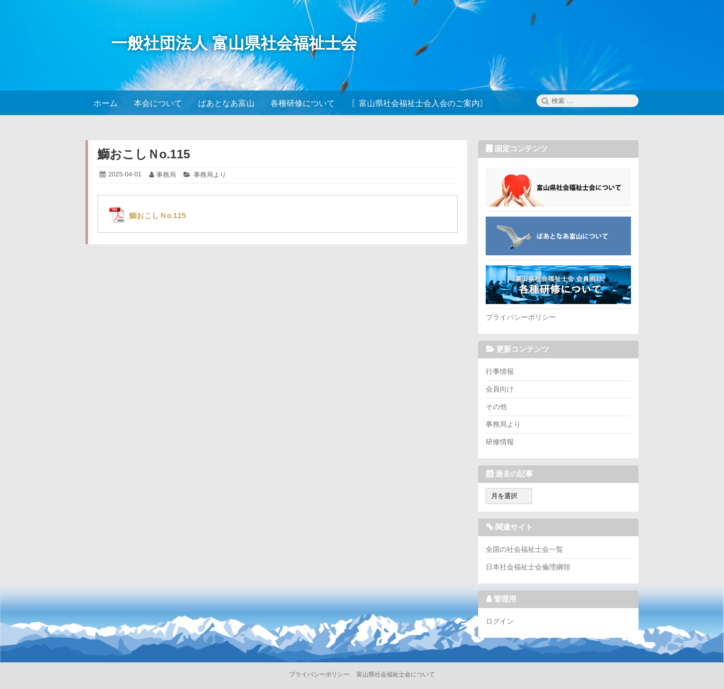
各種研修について (558, 284)
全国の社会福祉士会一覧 (524, 549)
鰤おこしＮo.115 (144, 154)
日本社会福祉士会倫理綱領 (528, 567)
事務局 (166, 174)
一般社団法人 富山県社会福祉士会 (234, 43)
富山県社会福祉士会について (558, 187)
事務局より (210, 174)
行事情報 (500, 371)
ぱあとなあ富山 (558, 236)
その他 (496, 407)
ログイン (500, 621)
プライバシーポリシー (521, 317)
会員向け (500, 389)
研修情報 (500, 442)
